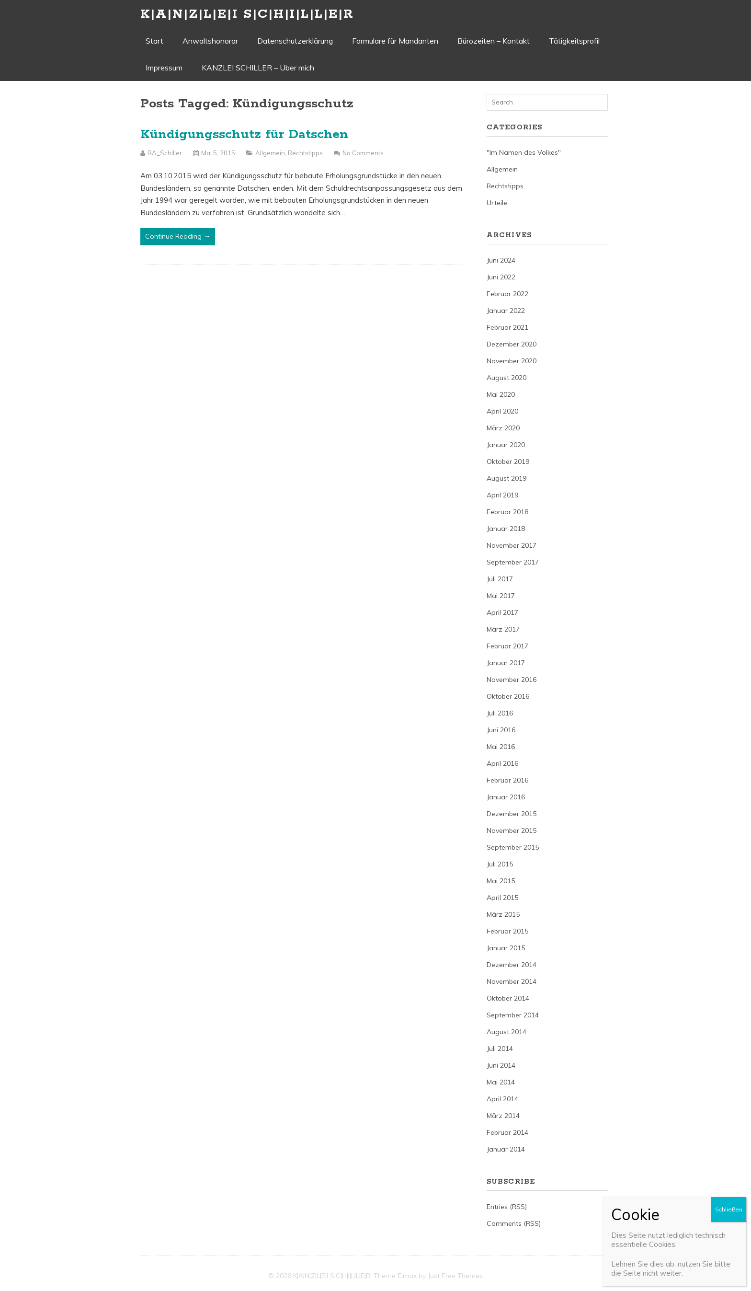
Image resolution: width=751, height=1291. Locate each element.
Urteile (497, 202)
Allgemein (270, 153)
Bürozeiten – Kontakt (493, 41)
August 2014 (506, 1031)
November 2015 (511, 830)
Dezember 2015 (511, 813)
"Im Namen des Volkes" (524, 152)
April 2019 (502, 495)
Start (154, 41)
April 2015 (502, 897)
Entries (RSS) (507, 1206)
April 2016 (502, 763)
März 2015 (503, 914)
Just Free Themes (455, 1275)
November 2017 (511, 545)
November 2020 (511, 361)
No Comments (363, 153)
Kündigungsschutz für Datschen (244, 134)
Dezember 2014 (511, 964)
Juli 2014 (500, 1048)
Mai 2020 (501, 394)
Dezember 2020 (511, 344)
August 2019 (506, 478)
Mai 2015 (501, 880)
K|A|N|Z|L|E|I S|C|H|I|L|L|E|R (247, 14)
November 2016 (511, 679)
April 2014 (502, 1099)
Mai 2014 (501, 1082)
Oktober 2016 (508, 696)
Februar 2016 (507, 780)
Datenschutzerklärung (295, 41)
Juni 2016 (501, 730)
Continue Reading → (177, 236)
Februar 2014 (507, 1132)
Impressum (164, 67)
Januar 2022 (506, 310)
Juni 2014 (501, 1065)
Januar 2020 (506, 444)
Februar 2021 (507, 327)
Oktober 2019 (508, 461)
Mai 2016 (501, 746)
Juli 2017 (500, 579)
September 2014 (513, 1015)
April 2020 (502, 411)
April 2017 (502, 612)
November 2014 (511, 981)
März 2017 (503, 629)
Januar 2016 (506, 797)
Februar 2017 (507, 646)
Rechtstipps (305, 153)
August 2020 (506, 377)
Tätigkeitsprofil (574, 41)
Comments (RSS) (514, 1223)
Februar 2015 (507, 931)
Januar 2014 (506, 1149)
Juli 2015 (500, 864)
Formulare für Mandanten (395, 41)
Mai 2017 (501, 595)
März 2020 (503, 428)
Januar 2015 (506, 948)
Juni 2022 (501, 277)
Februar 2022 (507, 293)
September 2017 (513, 562)
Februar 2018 (507, 511)
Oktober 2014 (508, 998)
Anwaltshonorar (210, 41)
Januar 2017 (506, 662)
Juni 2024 (501, 260)
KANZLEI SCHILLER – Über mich (258, 67)
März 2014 (503, 1115)
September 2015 (513, 847)
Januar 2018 (506, 528)
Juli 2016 (500, 713)
